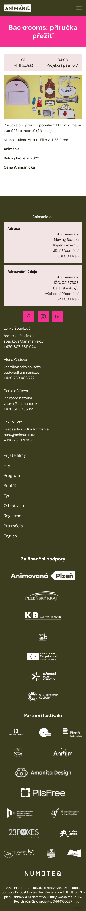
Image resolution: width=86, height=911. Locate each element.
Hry (7, 465)
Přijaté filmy (15, 455)
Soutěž (10, 485)
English (10, 536)
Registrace (14, 516)
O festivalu (14, 506)
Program (12, 475)
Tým (8, 495)
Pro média (13, 526)
